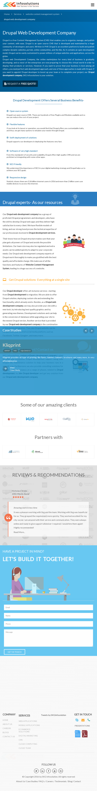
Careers (7, 727)
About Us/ (21, 779)
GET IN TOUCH (14, 488)
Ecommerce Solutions (24, 732)
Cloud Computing (28, 746)
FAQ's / (42, 779)
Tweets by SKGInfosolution (53, 715)
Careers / (50, 779)
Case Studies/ (32, 779)
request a (20, 83)
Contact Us (9, 735)
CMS (21, 741)
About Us (7, 722)
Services (17, 14)
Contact (77, 779)
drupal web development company (19, 19)
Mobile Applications (29, 727)
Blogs (6, 731)
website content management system (42, 14)
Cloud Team (25, 750)
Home (7, 14)
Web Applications (28, 723)
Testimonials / (61, 779)
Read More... (19, 368)
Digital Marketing (28, 737)
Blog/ (70, 779)
